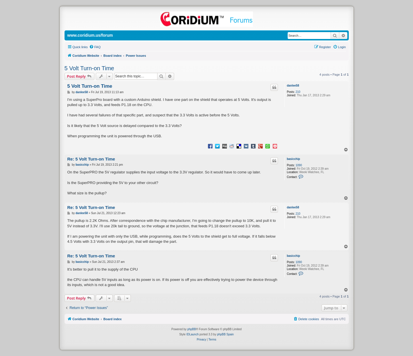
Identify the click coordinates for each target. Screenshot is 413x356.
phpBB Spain (225, 334)
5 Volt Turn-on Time (89, 68)
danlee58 (293, 85)
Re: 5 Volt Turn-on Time (91, 159)
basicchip (293, 159)
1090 (298, 165)
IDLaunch (192, 334)
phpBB (191, 329)
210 (297, 91)
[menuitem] (95, 47)
